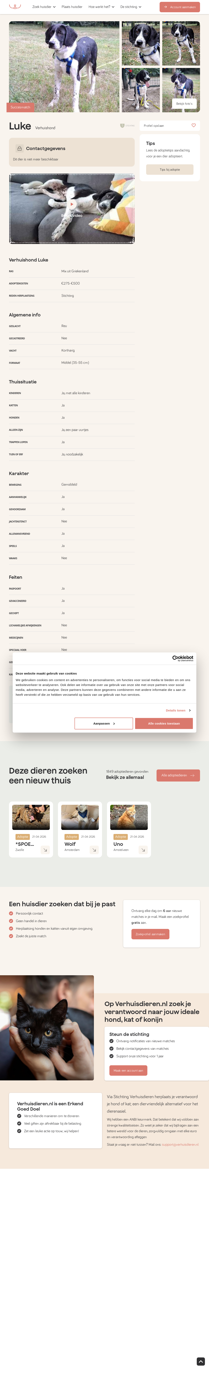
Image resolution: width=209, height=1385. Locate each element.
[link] (72, 7)
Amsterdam (72, 850)
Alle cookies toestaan (164, 723)
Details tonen (175, 710)
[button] (86, 7)
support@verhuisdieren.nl (180, 1145)
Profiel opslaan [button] (170, 125)
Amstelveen (121, 850)
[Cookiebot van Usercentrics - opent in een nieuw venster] (175, 659)
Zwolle (20, 850)
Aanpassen (104, 723)
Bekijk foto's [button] (184, 103)
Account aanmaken (180, 7)
